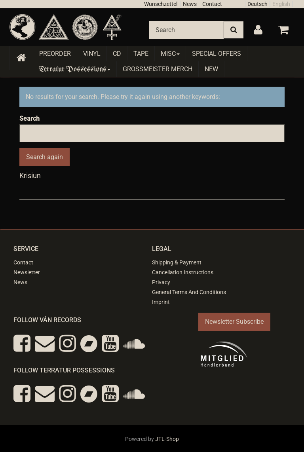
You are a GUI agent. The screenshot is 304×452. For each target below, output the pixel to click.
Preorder (55, 53)
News (190, 4)
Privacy (161, 282)
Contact (212, 4)
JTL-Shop (167, 439)
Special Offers (216, 53)
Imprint (161, 302)
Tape (140, 53)
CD (117, 53)
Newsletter (26, 272)
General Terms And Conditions (189, 292)
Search (29, 118)
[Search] (186, 30)
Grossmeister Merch (157, 69)
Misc (170, 53)
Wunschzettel (160, 4)
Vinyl (92, 53)
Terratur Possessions (74, 69)
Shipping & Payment (176, 262)
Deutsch (257, 4)
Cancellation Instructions (182, 272)
